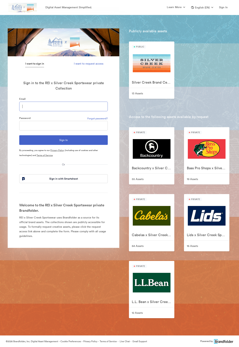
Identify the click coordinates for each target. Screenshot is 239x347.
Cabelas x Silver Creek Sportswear (153, 235)
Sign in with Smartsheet (49, 179)
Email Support (139, 341)
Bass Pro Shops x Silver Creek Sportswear (208, 168)
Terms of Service (45, 155)
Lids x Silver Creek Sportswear (208, 235)
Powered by (216, 341)
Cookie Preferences (70, 341)
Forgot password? (97, 118)
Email (22, 98)
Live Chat (124, 341)
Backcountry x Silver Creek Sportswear (153, 168)
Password (25, 118)
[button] (202, 7)
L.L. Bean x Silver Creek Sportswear (153, 302)
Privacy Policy (57, 150)
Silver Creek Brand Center (153, 82)
